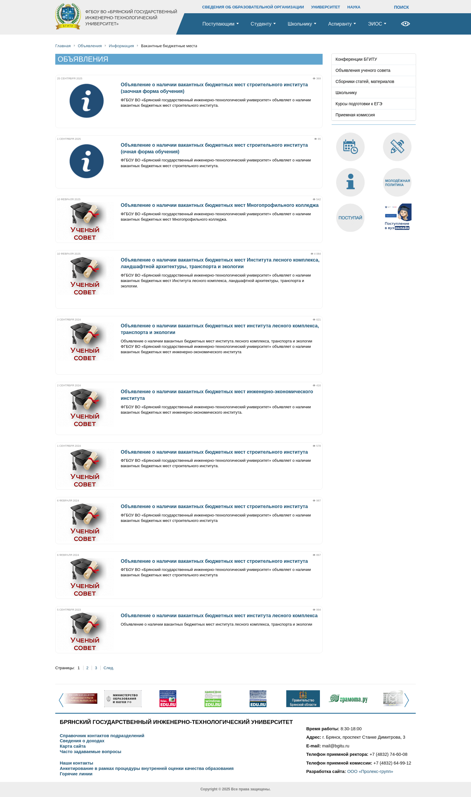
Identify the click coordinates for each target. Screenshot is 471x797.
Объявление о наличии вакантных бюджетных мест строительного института (214, 452)
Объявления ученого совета (363, 70)
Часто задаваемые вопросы (90, 751)
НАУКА (353, 7)
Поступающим (218, 23)
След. (109, 668)
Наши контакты (76, 763)
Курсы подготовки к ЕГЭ (359, 103)
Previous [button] (63, 703)
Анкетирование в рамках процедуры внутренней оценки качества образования (147, 768)
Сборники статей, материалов (365, 81)
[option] (77, 698)
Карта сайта (73, 746)
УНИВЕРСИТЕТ (325, 7)
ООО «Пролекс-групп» (370, 771)
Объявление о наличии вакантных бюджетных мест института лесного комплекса (219, 615)
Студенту (261, 23)
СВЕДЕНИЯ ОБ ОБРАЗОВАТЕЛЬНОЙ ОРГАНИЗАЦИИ (253, 7)
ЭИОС (375, 23)
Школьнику (300, 23)
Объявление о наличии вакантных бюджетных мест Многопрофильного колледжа (220, 205)
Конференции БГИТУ (356, 59)
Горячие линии (76, 774)
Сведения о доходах (82, 741)
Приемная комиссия (355, 114)
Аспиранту (340, 23)
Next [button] (408, 703)
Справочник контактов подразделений (102, 736)
